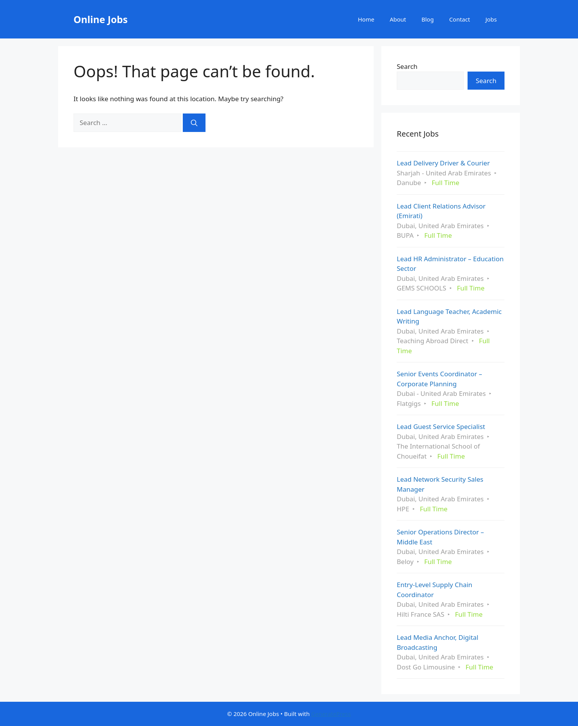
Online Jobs (101, 19)
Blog (427, 19)
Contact (459, 19)
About (398, 19)
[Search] (194, 122)
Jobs (491, 19)
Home (366, 19)
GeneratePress (331, 714)
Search (407, 66)
